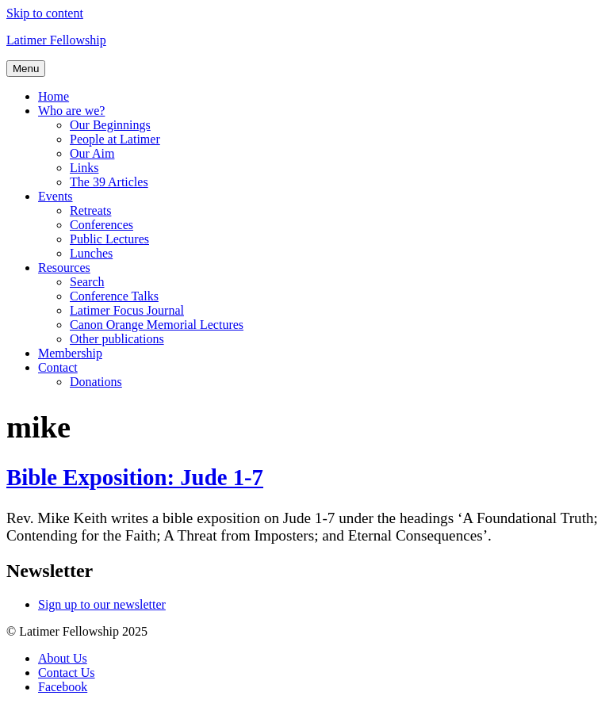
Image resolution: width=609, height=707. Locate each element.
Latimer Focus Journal (127, 310)
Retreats (90, 210)
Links (84, 167)
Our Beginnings (110, 125)
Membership (70, 353)
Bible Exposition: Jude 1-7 (134, 477)
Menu (26, 69)
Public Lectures (109, 239)
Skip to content (44, 13)
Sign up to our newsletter (102, 604)
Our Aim (92, 153)
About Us (62, 658)
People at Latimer (115, 139)
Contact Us (66, 672)
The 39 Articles (109, 182)
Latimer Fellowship (56, 40)
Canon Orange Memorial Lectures (156, 324)
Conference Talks (114, 296)
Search (87, 282)
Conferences (101, 224)
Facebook (62, 687)
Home (53, 96)
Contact (58, 367)
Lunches (91, 253)
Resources (64, 267)
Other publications (117, 339)
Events (55, 196)
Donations (96, 381)
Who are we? (71, 110)
